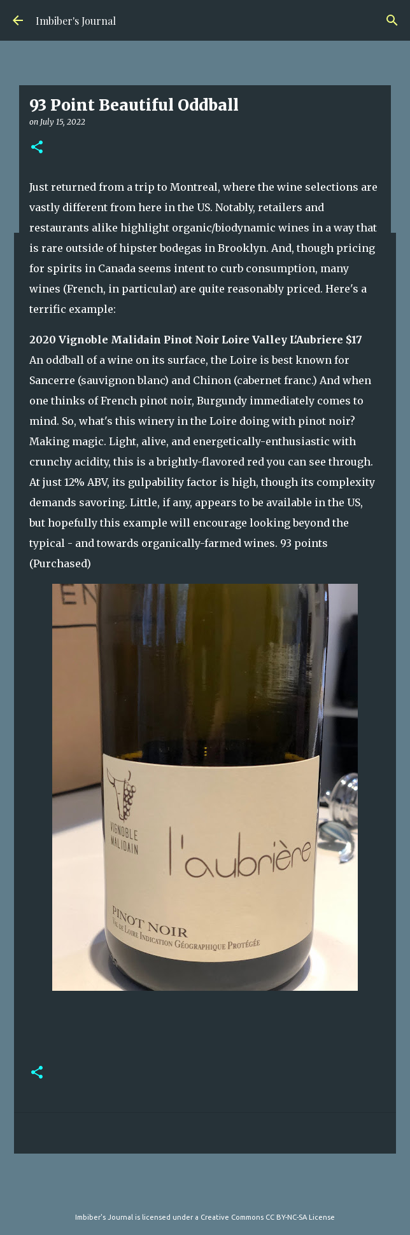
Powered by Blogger (205, 1191)
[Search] (392, 20)
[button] (37, 147)
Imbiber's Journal (76, 20)
